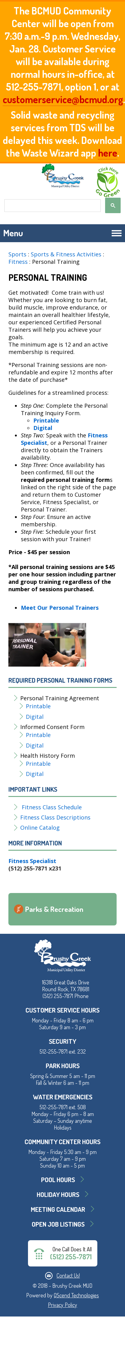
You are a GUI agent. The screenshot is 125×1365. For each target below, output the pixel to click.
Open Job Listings (58, 1224)
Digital (35, 716)
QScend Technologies (76, 1295)
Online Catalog (40, 827)
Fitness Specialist (32, 861)
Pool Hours (58, 1179)
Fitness (18, 261)
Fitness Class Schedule (52, 807)
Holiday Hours (58, 1194)
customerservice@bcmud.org (63, 99)
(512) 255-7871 (71, 1257)
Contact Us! (68, 1275)
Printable (39, 706)
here (107, 152)
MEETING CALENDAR (58, 1209)
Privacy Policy (62, 1304)
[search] (51, 205)
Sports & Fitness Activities (66, 254)
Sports (17, 254)
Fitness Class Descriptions (55, 817)
